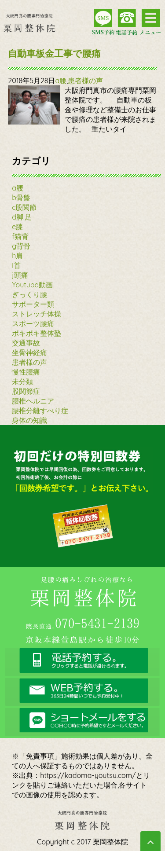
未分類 (22, 381)
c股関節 (24, 207)
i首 (16, 265)
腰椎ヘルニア (33, 400)
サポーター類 (33, 304)
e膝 (17, 226)
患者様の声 (85, 80)
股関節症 (26, 391)
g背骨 (21, 246)
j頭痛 (20, 275)
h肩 (17, 255)
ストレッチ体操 (36, 313)
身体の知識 (29, 420)
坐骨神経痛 (29, 352)
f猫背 (20, 236)
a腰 (60, 80)
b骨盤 (21, 197)
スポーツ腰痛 (33, 323)
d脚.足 (22, 217)
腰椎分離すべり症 (40, 410)
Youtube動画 (32, 284)
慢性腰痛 (26, 371)
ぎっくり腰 (29, 294)
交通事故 (26, 342)
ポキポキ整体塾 (36, 333)
